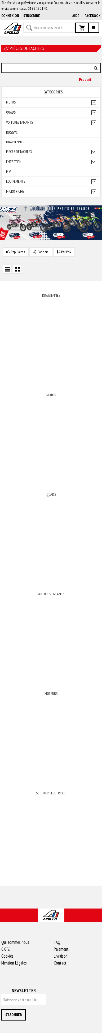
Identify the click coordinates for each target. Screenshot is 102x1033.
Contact (60, 963)
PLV (8, 172)
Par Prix (64, 251)
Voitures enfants (19, 122)
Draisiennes (15, 142)
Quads (11, 112)
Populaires (15, 251)
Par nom (40, 251)
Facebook (93, 15)
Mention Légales (14, 963)
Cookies (7, 956)
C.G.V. (5, 949)
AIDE (75, 15)
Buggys (11, 133)
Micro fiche (15, 191)
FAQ (57, 942)
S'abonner (13, 1014)
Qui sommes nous (15, 942)
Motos (11, 102)
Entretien (13, 162)
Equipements (15, 181)
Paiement (61, 949)
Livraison (61, 956)
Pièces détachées (19, 152)
